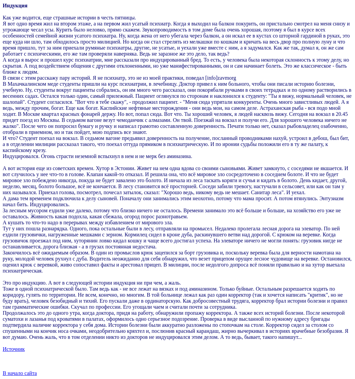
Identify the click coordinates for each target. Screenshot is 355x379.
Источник (14, 349)
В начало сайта (20, 373)
